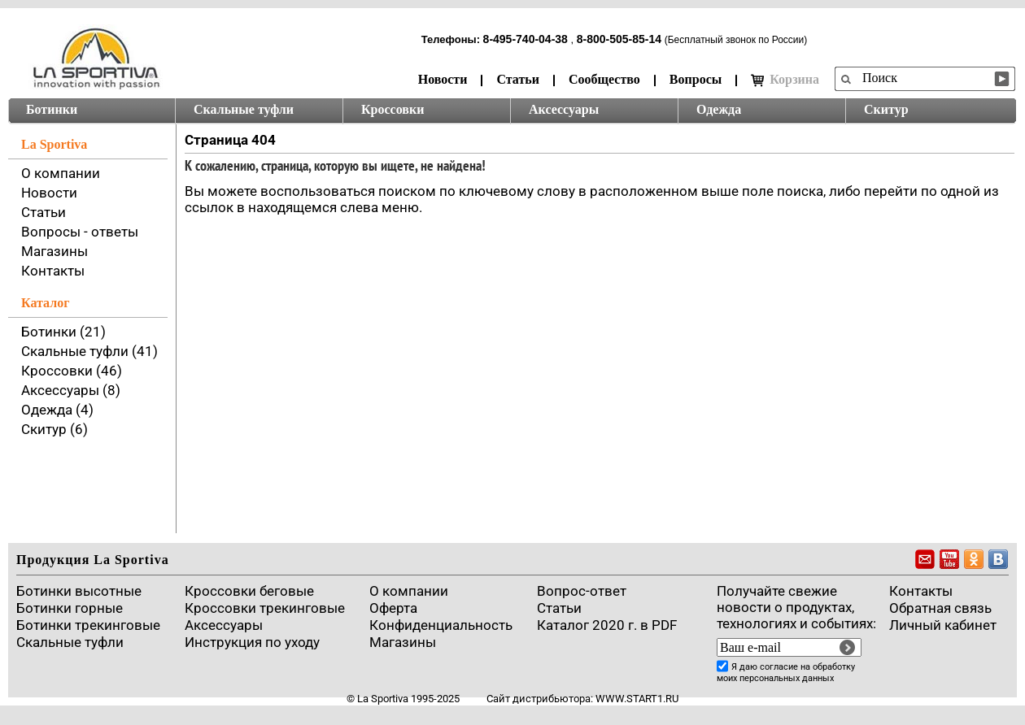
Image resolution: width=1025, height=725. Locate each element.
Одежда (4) (57, 410)
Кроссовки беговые (249, 591)
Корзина (785, 79)
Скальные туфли (244, 109)
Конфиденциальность (440, 625)
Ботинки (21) (63, 331)
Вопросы (696, 79)
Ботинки (51, 109)
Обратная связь (940, 608)
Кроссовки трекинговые (265, 608)
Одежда (718, 109)
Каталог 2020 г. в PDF (607, 625)
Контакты (53, 271)
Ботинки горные (69, 608)
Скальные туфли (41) (89, 351)
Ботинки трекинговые (88, 625)
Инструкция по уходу (252, 642)
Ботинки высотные (79, 591)
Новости (443, 79)
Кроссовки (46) (71, 370)
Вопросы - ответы (79, 232)
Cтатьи (559, 608)
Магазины (54, 251)
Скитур (886, 109)
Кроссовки (392, 109)
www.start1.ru (636, 698)
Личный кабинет (943, 625)
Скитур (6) (54, 429)
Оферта (393, 608)
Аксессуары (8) (70, 390)
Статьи (517, 79)
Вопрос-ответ (581, 591)
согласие (779, 667)
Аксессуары (564, 109)
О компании (60, 173)
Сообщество (604, 79)
